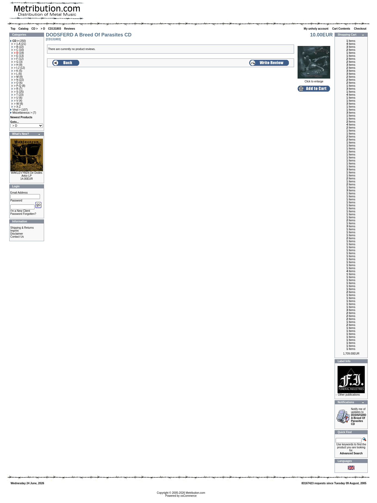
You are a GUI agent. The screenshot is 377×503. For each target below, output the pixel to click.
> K (15, 70)
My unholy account (316, 28)
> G (15, 61)
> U (15, 97)
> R (15, 88)
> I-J (15, 67)
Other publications (349, 394)
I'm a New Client (20, 210)
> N (15, 79)
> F (15, 58)
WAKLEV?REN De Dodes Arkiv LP (26, 174)
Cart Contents (341, 28)
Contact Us (17, 236)
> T (15, 94)
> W (15, 103)
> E (15, 55)
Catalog (23, 28)
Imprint (14, 230)
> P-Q (16, 85)
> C (15, 49)
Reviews (69, 28)
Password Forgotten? (23, 213)
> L (15, 73)
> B (15, 46)
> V (15, 100)
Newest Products (21, 117)
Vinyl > (15, 109)
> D (43, 28)
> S (15, 91)
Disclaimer (16, 233)
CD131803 (54, 28)
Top (13, 28)
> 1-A (16, 43)
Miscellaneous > (21, 112)
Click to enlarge (314, 80)
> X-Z (16, 106)
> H (15, 64)
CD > (35, 28)
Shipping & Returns (22, 227)
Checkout (360, 28)
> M (15, 76)
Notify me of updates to (358, 417)
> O (15, 82)
